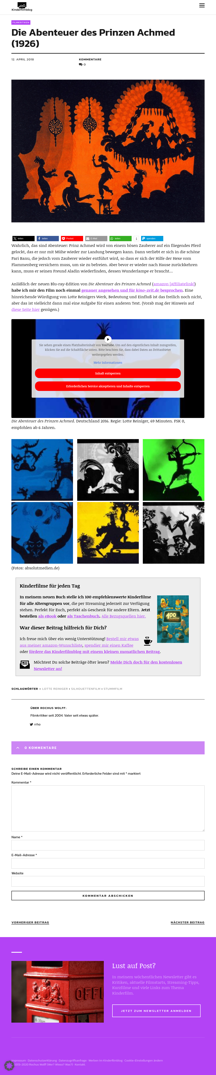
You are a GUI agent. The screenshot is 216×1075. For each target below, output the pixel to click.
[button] (23, 238)
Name (16, 837)
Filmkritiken (20, 22)
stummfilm (113, 688)
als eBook (47, 616)
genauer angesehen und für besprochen (132, 290)
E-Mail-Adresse (24, 854)
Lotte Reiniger (55, 688)
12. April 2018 (22, 59)
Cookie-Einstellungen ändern (143, 1060)
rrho (37, 724)
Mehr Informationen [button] (108, 363)
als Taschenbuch (83, 616)
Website (17, 873)
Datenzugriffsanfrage (73, 1060)
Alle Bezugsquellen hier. (124, 616)
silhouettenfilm (85, 688)
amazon (161, 284)
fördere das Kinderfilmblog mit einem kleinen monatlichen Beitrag (94, 651)
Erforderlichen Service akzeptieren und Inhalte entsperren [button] (108, 386)
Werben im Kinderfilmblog (105, 1060)
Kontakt (80, 1064)
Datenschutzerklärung (42, 1060)
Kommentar (21, 782)
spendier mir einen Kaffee (108, 645)
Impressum (18, 1060)
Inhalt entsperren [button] (108, 373)
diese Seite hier (25, 309)
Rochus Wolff (53, 707)
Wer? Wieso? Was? (60, 1064)
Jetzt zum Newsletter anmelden (156, 1010)
